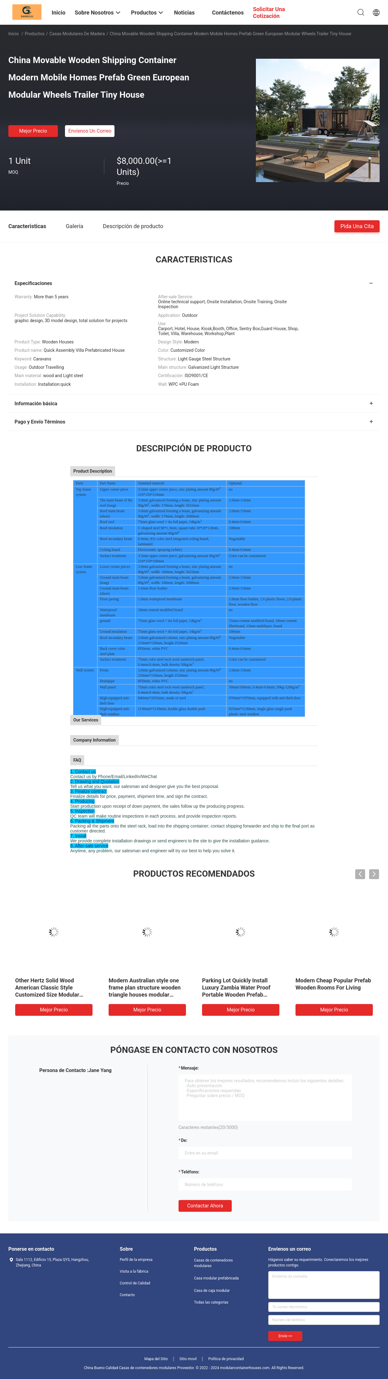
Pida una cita (357, 226)
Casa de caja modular (212, 1290)
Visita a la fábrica (134, 1271)
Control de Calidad (135, 1283)
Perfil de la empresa (136, 1260)
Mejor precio (33, 131)
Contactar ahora (205, 1206)
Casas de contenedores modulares (213, 1263)
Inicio (13, 33)
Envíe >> (285, 1336)
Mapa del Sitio (156, 1359)
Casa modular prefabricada (216, 1278)
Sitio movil (188, 1359)
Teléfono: (190, 1171)
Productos (35, 33)
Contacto (127, 1295)
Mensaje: (190, 1068)
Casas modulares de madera (77, 33)
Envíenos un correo (89, 131)
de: (184, 1140)
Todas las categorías (211, 1302)
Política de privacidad (226, 1359)
